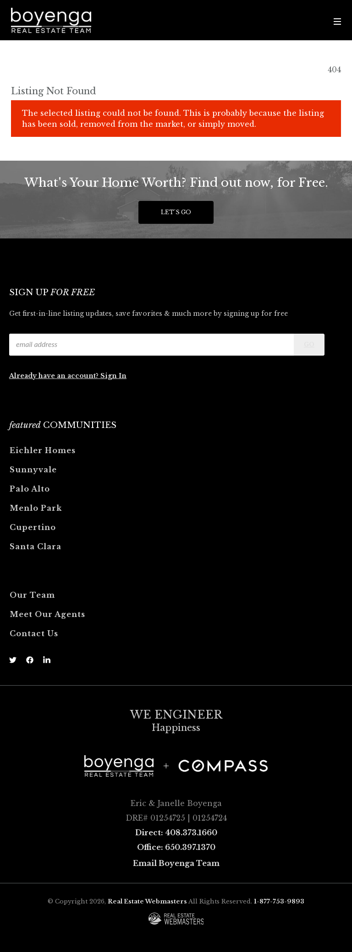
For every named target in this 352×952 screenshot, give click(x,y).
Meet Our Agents (47, 614)
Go (309, 344)
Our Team (32, 595)
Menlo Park (36, 508)
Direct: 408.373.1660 (176, 832)
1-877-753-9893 (279, 901)
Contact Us (34, 633)
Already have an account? (54, 376)
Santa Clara (35, 546)
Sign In (113, 376)
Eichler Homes (43, 450)
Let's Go (176, 212)
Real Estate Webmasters (147, 901)
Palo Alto (30, 488)
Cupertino (33, 527)
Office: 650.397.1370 (176, 847)
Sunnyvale (33, 469)
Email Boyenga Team (176, 863)
